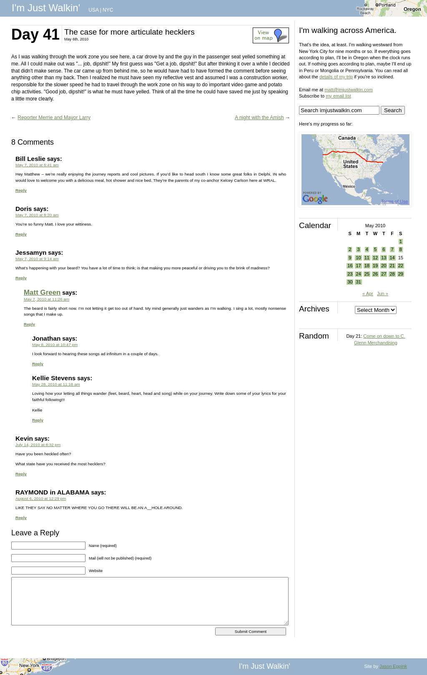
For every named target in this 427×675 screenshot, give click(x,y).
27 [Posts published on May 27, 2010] (383, 273)
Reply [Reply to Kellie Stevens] (37, 420)
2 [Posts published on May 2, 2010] (350, 249)
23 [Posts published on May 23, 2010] (349, 273)
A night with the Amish (259, 117)
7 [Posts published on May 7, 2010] (392, 249)
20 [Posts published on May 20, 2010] (383, 265)
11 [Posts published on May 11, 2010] (366, 257)
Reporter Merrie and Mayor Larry (54, 117)
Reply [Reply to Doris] (21, 234)
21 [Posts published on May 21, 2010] (391, 265)
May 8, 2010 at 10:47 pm (55, 344)
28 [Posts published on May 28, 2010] (391, 273)
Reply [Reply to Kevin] (21, 474)
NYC (108, 10)
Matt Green (42, 292)
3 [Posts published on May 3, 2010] (358, 249)
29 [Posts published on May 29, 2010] (400, 273)
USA (93, 10)
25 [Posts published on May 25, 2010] (366, 273)
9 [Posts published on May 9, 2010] (350, 257)
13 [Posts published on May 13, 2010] (383, 257)
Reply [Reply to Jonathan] (37, 363)
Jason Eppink (393, 666)
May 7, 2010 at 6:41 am (37, 165)
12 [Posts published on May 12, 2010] (375, 257)
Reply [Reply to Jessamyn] (21, 278)
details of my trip (336, 76)
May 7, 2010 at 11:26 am (46, 299)
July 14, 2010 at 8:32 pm (37, 444)
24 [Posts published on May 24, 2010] (358, 273)
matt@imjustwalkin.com (348, 89)
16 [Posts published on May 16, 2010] (349, 265)
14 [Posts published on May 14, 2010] (391, 257)
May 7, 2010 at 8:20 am (37, 215)
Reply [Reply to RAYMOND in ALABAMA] (21, 517)
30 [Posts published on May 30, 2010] (349, 281)
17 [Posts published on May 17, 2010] (358, 265)
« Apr (367, 293)
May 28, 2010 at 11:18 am (56, 384)
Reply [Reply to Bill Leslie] (21, 190)
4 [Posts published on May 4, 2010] (367, 249)
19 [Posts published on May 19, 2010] (375, 265)
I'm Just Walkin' (46, 7)
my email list (338, 95)
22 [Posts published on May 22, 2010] (400, 265)
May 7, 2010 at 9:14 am (37, 258)
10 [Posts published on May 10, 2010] (358, 257)
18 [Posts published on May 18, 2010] (366, 265)
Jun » (382, 293)
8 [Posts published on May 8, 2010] (400, 249)
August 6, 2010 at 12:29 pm (40, 498)
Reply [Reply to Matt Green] (29, 324)
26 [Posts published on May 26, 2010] (375, 273)
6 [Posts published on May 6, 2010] (383, 249)
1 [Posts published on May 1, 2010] (400, 241)
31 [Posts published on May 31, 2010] (358, 281)
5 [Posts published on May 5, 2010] (375, 249)
